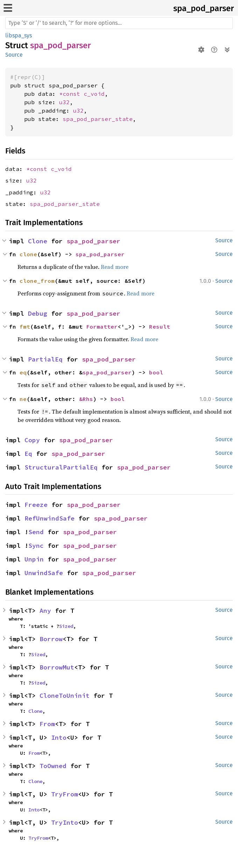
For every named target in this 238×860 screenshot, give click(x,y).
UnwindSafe (43, 573)
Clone (37, 241)
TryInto (64, 822)
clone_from (37, 280)
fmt (25, 326)
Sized (66, 626)
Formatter (102, 326)
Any (45, 611)
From (47, 724)
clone (28, 254)
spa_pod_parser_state (98, 118)
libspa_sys (18, 35)
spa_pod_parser (203, 8)
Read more (114, 267)
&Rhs (86, 398)
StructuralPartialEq (61, 467)
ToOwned (53, 766)
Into (58, 737)
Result (159, 326)
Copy (32, 440)
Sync (36, 546)
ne (23, 398)
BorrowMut (57, 667)
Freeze (36, 505)
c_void (94, 93)
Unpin (34, 559)
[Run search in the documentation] (119, 23)
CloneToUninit (65, 695)
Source (14, 54)
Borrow (51, 639)
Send (36, 532)
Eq (28, 454)
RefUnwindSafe (49, 518)
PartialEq (45, 359)
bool (156, 372)
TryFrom (64, 794)
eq (23, 372)
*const (71, 93)
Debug (37, 313)
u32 (64, 102)
